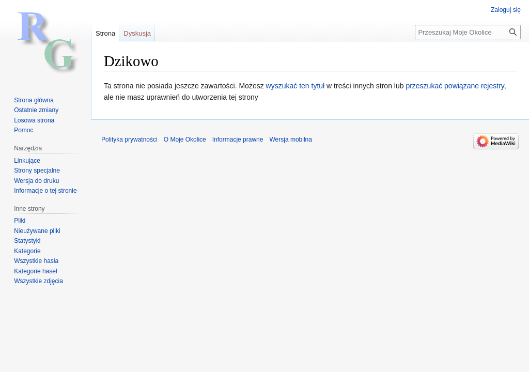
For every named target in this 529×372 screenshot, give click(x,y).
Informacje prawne (237, 139)
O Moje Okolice (185, 139)
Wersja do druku (36, 180)
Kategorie (27, 251)
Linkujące (27, 160)
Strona (105, 33)
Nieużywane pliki (37, 231)
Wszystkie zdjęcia (38, 281)
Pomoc (23, 130)
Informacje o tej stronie (45, 190)
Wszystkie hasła (36, 261)
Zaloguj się (506, 9)
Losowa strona (34, 120)
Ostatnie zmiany (36, 110)
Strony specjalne (37, 170)
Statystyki (27, 240)
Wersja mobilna (290, 139)
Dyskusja (137, 33)
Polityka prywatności (129, 139)
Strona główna (34, 100)
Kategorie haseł (35, 271)
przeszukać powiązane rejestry (455, 86)
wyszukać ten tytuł (295, 86)
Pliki (19, 220)
